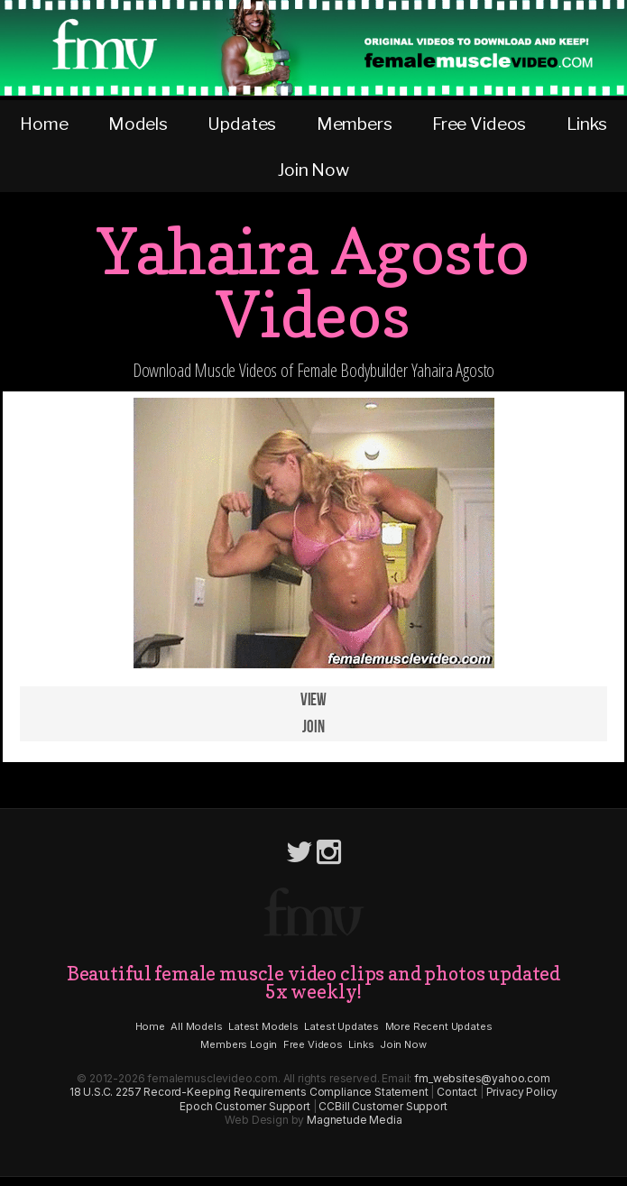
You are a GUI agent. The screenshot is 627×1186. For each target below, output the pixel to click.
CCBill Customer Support (382, 1106)
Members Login (238, 1044)
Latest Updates (341, 1026)
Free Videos (479, 123)
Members (354, 123)
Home (44, 123)
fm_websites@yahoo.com (482, 1078)
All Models (196, 1026)
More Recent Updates (439, 1026)
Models (138, 123)
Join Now (313, 169)
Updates (241, 123)
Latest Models (263, 1026)
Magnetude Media (354, 1119)
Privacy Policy (522, 1092)
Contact (457, 1092)
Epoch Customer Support (244, 1106)
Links (587, 123)
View (313, 700)
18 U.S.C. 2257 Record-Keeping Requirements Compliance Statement (249, 1092)
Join (313, 727)
